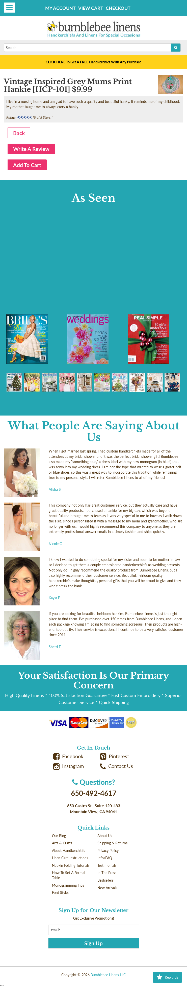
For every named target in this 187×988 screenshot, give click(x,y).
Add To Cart (27, 165)
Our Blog (59, 836)
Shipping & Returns (112, 843)
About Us (104, 836)
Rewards (167, 977)
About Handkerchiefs (68, 850)
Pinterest (114, 756)
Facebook (68, 756)
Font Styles (60, 892)
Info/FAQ (104, 858)
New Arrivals (107, 888)
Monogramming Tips (68, 885)
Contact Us (116, 766)
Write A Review (31, 149)
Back (19, 133)
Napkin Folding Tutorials (70, 865)
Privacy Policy (108, 850)
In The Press (106, 873)
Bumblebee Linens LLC (108, 975)
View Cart (90, 8)
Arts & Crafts (62, 843)
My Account (60, 8)
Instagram (68, 766)
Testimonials (106, 865)
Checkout (118, 8)
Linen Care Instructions (70, 858)
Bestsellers (105, 880)
